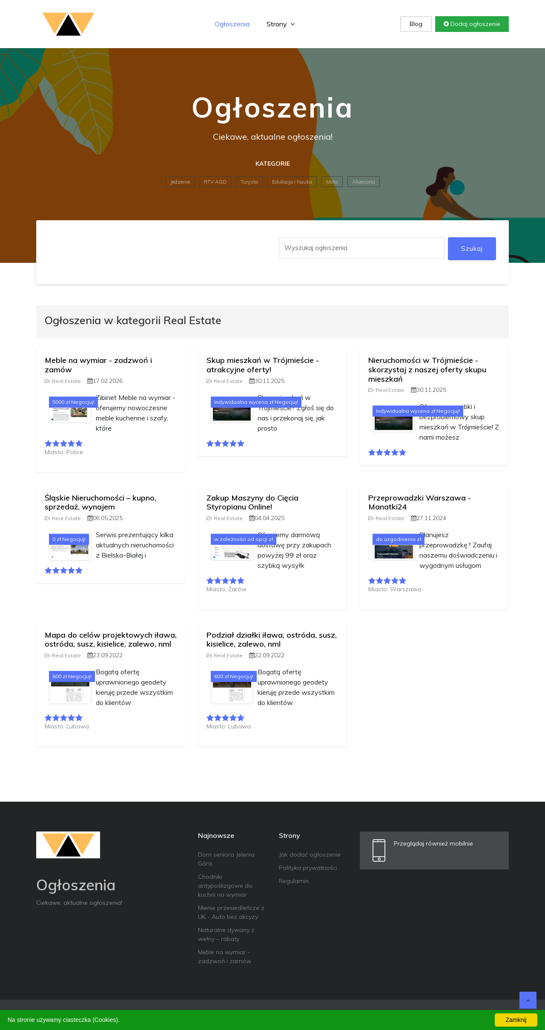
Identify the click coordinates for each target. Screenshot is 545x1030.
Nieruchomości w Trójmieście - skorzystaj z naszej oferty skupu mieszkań (427, 369)
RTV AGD (215, 181)
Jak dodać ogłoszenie (310, 854)
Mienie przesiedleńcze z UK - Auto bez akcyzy (231, 912)
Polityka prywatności (308, 868)
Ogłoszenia (232, 24)
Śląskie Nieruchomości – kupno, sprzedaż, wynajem (100, 502)
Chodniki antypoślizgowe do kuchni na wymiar (225, 885)
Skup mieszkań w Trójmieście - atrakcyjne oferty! (263, 364)
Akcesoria (363, 181)
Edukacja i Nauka (292, 181)
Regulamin (294, 881)
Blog (416, 24)
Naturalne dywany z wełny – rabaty (226, 934)
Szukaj (472, 249)
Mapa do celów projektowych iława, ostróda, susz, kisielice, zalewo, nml (111, 639)
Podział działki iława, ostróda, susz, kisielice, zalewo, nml (272, 639)
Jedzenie (180, 181)
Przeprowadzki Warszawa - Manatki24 (419, 502)
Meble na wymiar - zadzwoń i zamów (98, 364)
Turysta (249, 181)
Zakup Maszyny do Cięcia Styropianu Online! (252, 502)
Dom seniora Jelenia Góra (226, 859)
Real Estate (63, 381)
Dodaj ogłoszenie (472, 24)
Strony (281, 24)
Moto (332, 181)
